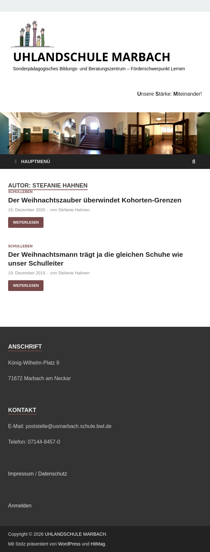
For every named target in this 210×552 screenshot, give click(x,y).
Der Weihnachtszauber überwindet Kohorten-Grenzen (94, 200)
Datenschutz (52, 473)
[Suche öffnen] (194, 162)
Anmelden (19, 505)
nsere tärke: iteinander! (169, 94)
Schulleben (20, 192)
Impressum (21, 473)
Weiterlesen (23, 220)
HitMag (98, 543)
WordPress (69, 543)
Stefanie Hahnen (74, 209)
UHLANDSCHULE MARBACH (91, 57)
